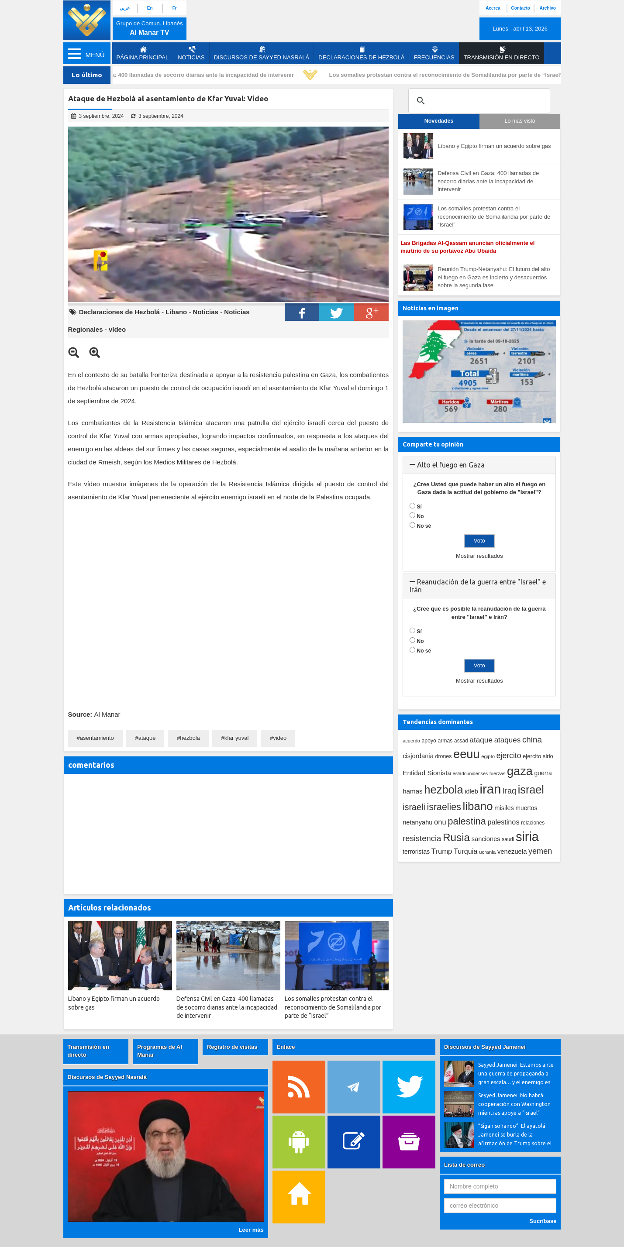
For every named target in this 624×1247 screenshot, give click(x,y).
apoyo (429, 741)
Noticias (191, 53)
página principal (143, 53)
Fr (174, 8)
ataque (147, 738)
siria (527, 837)
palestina (467, 821)
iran (490, 789)
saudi (508, 839)
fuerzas (498, 773)
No (420, 516)
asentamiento (97, 738)
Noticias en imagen (431, 308)
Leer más (251, 1229)
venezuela (512, 851)
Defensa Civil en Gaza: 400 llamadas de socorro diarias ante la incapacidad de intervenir (177, 75)
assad (461, 741)
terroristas (416, 851)
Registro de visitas (232, 1047)
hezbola (190, 738)
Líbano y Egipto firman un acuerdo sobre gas (494, 146)
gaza (520, 771)
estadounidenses (470, 773)
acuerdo (411, 740)
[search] (478, 101)
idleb (471, 791)
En (150, 8)
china (532, 739)
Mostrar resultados (479, 556)
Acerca (493, 8)
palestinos (504, 822)
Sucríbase (542, 1221)
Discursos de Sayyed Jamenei (484, 1047)
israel (531, 789)
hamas (413, 791)
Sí (419, 507)
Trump (441, 851)
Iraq (509, 791)
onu (440, 822)
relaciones (533, 823)
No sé (424, 526)
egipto (488, 756)
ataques (507, 740)
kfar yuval (236, 738)
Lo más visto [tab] (520, 121)
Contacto (520, 8)
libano (478, 806)
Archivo (548, 8)
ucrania (487, 852)
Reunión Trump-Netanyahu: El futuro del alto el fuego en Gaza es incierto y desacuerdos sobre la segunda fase (494, 277)
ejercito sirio (538, 756)
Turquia (465, 851)
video (279, 738)
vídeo (117, 329)
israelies (444, 807)
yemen (540, 851)
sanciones (486, 838)
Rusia (456, 837)
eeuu (466, 754)
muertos (527, 808)
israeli (414, 807)
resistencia (422, 838)
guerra (543, 772)
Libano (176, 312)
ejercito (508, 755)
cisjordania (418, 755)
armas (445, 741)
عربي (125, 8)
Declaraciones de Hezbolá (361, 53)
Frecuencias (434, 53)
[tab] (479, 465)
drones (443, 756)
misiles (504, 807)
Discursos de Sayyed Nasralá (262, 53)
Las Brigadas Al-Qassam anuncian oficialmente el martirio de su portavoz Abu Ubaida (467, 247)
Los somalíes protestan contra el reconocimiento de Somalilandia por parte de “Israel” (448, 75)
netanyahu (417, 822)
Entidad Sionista (427, 772)
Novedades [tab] (439, 121)
